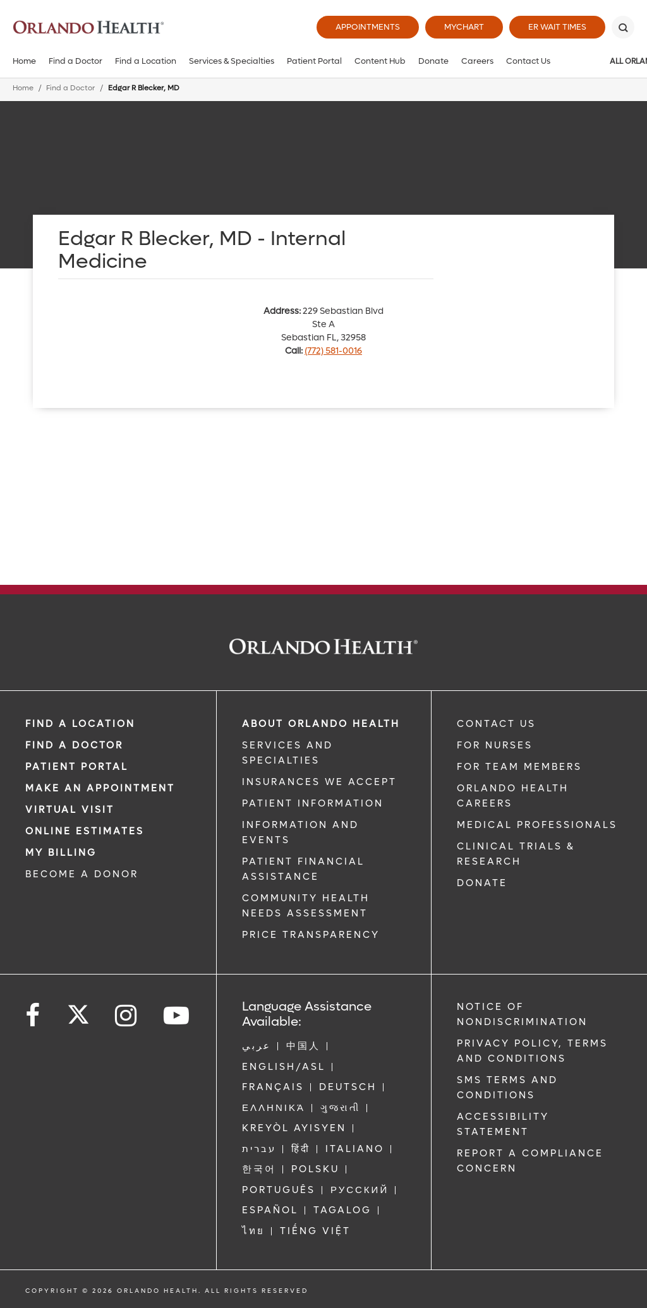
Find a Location (145, 61)
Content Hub (380, 61)
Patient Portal (314, 61)
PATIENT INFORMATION (313, 803)
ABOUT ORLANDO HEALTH (321, 723)
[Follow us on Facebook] (33, 1016)
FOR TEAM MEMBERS (519, 766)
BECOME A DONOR (81, 874)
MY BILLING (61, 852)
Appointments (368, 26)
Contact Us (528, 61)
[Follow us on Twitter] (78, 1010)
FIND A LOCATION (80, 723)
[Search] (623, 27)
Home (24, 61)
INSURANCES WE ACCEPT (319, 782)
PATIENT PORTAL (76, 766)
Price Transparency (311, 934)
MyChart (464, 26)
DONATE (482, 883)
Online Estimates (84, 831)
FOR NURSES (495, 745)
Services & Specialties (231, 61)
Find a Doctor (75, 61)
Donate (433, 61)
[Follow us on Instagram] (126, 1016)
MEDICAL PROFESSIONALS (537, 825)
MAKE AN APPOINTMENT (100, 788)
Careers (477, 61)
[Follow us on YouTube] (177, 1016)
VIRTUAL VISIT (69, 809)
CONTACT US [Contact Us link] (496, 723)
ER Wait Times (557, 26)
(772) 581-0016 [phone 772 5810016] (333, 351)
